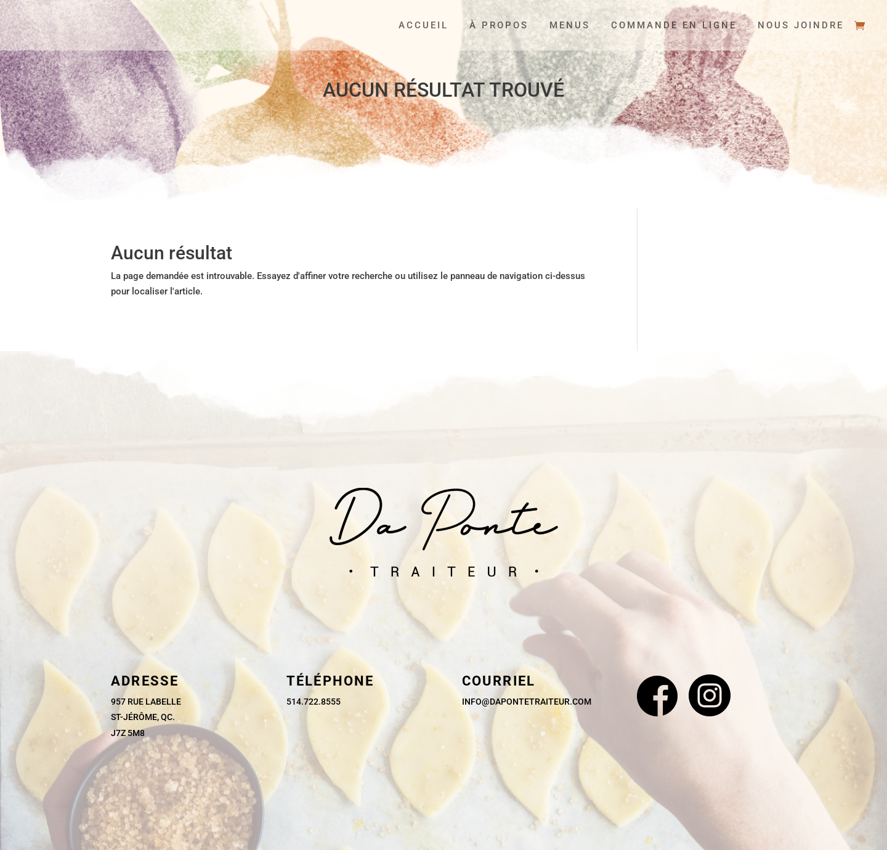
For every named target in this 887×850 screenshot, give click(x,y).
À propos (499, 26)
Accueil (423, 26)
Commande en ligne (674, 26)
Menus (569, 26)
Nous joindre (801, 26)
